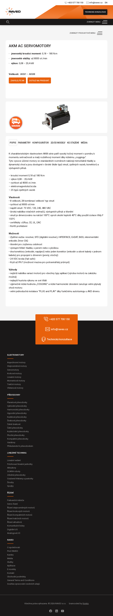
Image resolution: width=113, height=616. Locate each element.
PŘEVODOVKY (13, 395)
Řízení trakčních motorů (18, 518)
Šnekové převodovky (16, 420)
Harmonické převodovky (18, 409)
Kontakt (10, 573)
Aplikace (11, 565)
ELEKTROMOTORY (15, 355)
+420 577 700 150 (75, 3)
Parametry (24, 142)
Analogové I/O (13, 533)
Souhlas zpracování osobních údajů (23, 584)
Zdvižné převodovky (16, 475)
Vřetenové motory (15, 388)
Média (84, 142)
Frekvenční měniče (15, 500)
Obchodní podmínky (16, 576)
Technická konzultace (95, 12)
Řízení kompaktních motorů (19, 515)
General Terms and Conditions (20, 580)
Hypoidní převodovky (16, 413)
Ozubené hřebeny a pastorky (20, 478)
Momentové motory (16, 381)
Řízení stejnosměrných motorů (21, 507)
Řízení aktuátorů (14, 522)
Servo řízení (12, 504)
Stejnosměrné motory (17, 366)
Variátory (11, 442)
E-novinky (11, 569)
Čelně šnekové (13, 424)
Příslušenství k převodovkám (20, 446)
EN (106, 3)
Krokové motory (14, 373)
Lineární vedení (14, 460)
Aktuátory (11, 468)
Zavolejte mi (17, 80)
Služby (10, 562)
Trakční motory (14, 384)
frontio (86, 603)
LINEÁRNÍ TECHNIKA (16, 453)
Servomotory (13, 370)
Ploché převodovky (15, 435)
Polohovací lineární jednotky (19, 464)
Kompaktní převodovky (17, 439)
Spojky (10, 486)
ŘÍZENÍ (10, 493)
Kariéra (10, 555)
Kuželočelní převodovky (18, 431)
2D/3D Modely (58, 142)
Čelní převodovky (15, 428)
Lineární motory (14, 377)
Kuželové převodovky (16, 417)
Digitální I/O (12, 529)
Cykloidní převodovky (17, 406)
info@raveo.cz (95, 3)
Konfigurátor (40, 142)
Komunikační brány (15, 526)
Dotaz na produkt (39, 80)
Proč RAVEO (12, 551)
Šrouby (10, 482)
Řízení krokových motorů (18, 511)
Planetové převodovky (17, 402)
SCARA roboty (13, 471)
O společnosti (13, 547)
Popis (13, 142)
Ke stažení (73, 142)
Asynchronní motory (16, 362)
